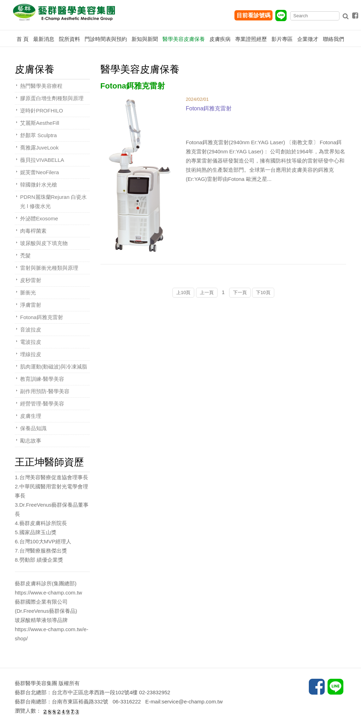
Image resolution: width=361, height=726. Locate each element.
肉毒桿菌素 (33, 231)
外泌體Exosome (39, 218)
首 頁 (23, 39)
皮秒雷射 (30, 280)
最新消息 (43, 39)
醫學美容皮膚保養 (184, 39)
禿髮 (25, 255)
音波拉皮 (30, 330)
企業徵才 (307, 39)
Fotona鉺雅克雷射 (41, 317)
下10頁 (263, 292)
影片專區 (282, 39)
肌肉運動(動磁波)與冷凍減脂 (53, 367)
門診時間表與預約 (106, 39)
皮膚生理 (30, 416)
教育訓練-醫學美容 (42, 379)
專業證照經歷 (251, 39)
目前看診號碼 (253, 15)
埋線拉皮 (30, 354)
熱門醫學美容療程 (41, 86)
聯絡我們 (333, 39)
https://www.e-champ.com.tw (48, 593)
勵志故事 (30, 441)
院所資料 (69, 39)
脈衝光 (28, 292)
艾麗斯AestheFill (39, 123)
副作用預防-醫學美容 (44, 391)
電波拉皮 (30, 342)
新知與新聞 (144, 39)
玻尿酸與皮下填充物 (44, 243)
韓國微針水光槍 (38, 185)
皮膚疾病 (220, 39)
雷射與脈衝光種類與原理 (49, 268)
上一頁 (207, 292)
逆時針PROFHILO (41, 111)
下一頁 (240, 292)
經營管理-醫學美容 (42, 404)
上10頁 (183, 292)
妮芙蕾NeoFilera (39, 172)
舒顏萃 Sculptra (38, 135)
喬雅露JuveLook (39, 148)
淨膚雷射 (30, 305)
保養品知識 (33, 428)
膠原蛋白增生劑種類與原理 (52, 98)
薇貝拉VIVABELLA (42, 160)
